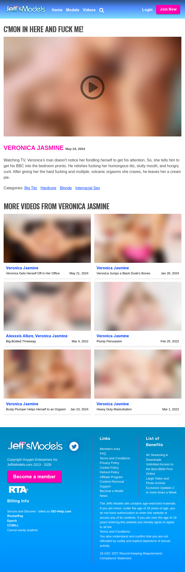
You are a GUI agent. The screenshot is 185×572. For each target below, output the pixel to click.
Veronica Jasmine (34, 147)
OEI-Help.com (61, 511)
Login (147, 9)
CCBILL (13, 525)
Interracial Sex (87, 188)
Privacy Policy (109, 463)
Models (72, 10)
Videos (89, 10)
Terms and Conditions (115, 458)
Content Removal (112, 481)
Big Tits (30, 188)
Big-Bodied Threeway (21, 341)
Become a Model (111, 491)
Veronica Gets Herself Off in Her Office (33, 273)
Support (105, 486)
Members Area (110, 449)
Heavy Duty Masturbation (114, 409)
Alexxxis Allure (19, 336)
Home (57, 10)
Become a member (34, 477)
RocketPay (15, 516)
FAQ (103, 453)
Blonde (66, 188)
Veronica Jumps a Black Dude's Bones (123, 273)
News (104, 496)
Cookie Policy (109, 467)
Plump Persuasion (109, 341)
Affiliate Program (111, 477)
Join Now (168, 9)
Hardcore (48, 188)
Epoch (12, 521)
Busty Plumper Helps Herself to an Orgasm (36, 409)
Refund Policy (109, 472)
